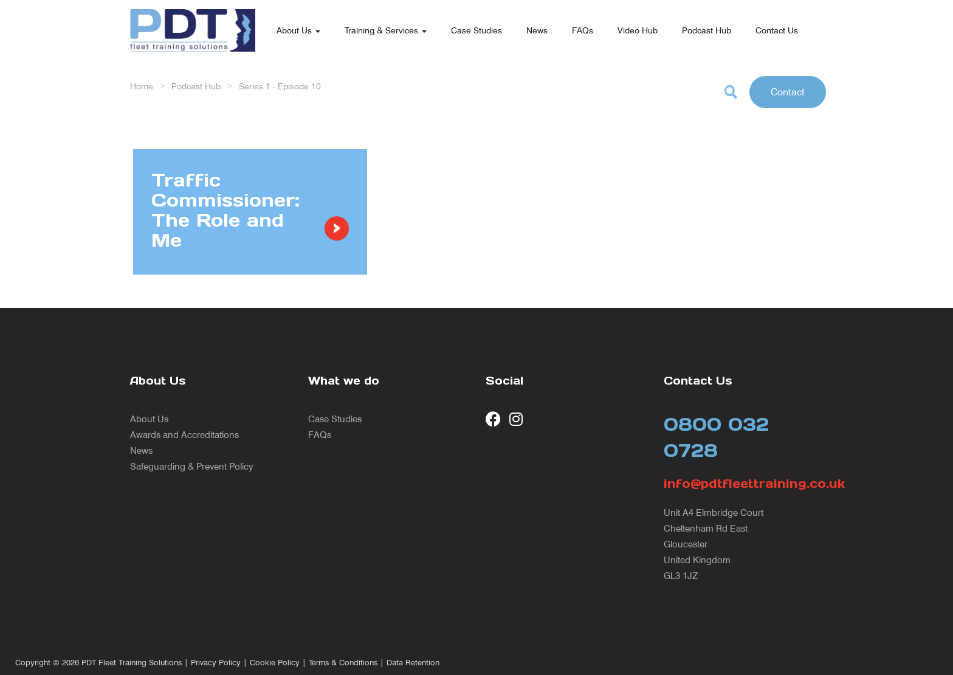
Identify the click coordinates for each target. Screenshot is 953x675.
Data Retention (413, 662)
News (537, 30)
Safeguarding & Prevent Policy (191, 466)
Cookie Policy (275, 662)
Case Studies (476, 30)
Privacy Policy (216, 662)
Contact (788, 92)
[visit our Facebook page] (493, 419)
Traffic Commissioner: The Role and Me (225, 210)
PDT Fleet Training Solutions (131, 662)
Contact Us (776, 30)
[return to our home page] (192, 15)
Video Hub (638, 30)
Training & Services (386, 30)
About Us (298, 30)
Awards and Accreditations (184, 434)
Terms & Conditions (343, 662)
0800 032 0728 (716, 437)
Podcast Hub (706, 30)
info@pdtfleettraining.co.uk (744, 484)
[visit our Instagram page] (517, 419)
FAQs (582, 30)
